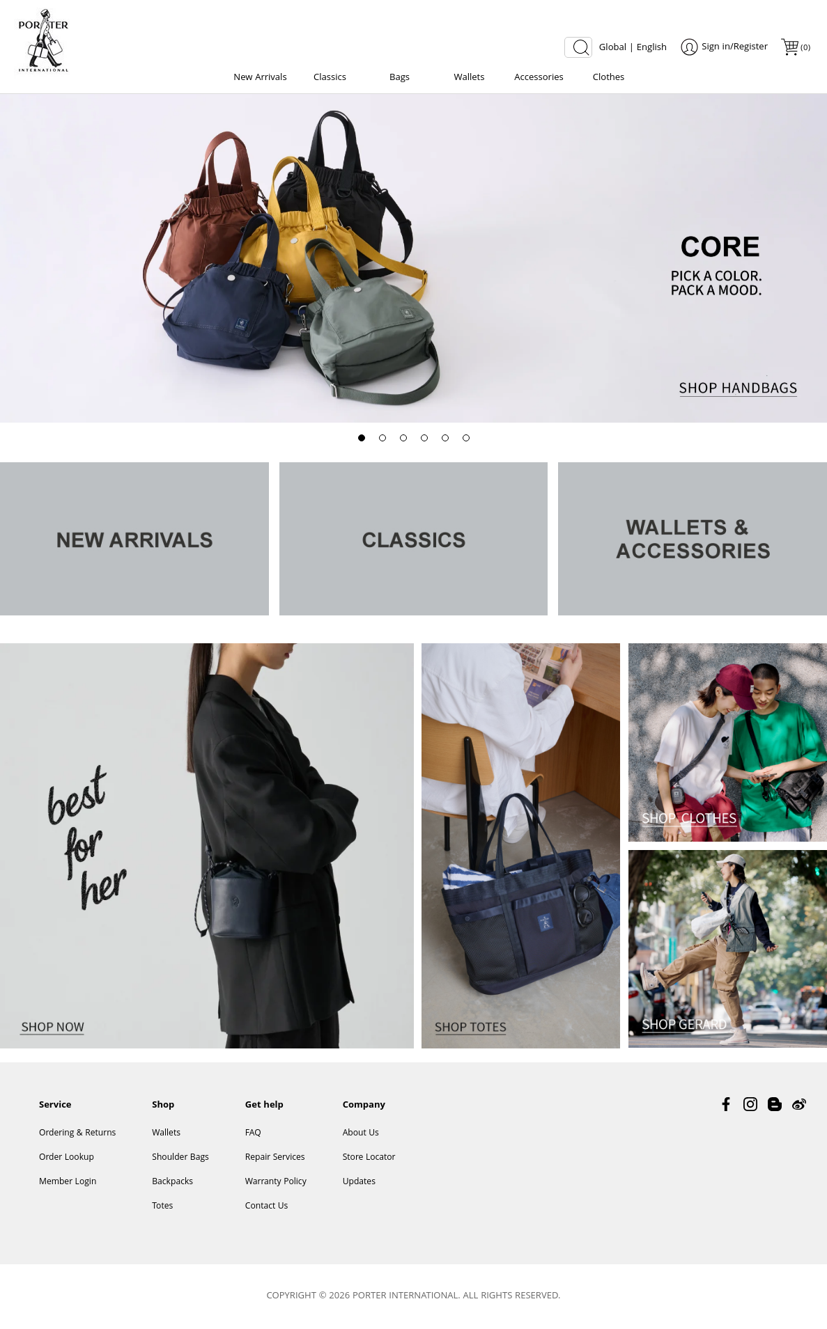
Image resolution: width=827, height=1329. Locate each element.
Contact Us (266, 1207)
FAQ (253, 1133)
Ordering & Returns (77, 1133)
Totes (162, 1207)
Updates (359, 1182)
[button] (361, 437)
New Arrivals (259, 78)
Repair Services (275, 1158)
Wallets (469, 78)
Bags (399, 78)
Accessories (538, 78)
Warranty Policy (276, 1182)
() (804, 48)
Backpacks (172, 1182)
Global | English (633, 48)
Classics (330, 78)
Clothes (609, 78)
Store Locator (369, 1158)
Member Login (67, 1182)
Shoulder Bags (180, 1158)
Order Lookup (66, 1158)
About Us (361, 1133)
